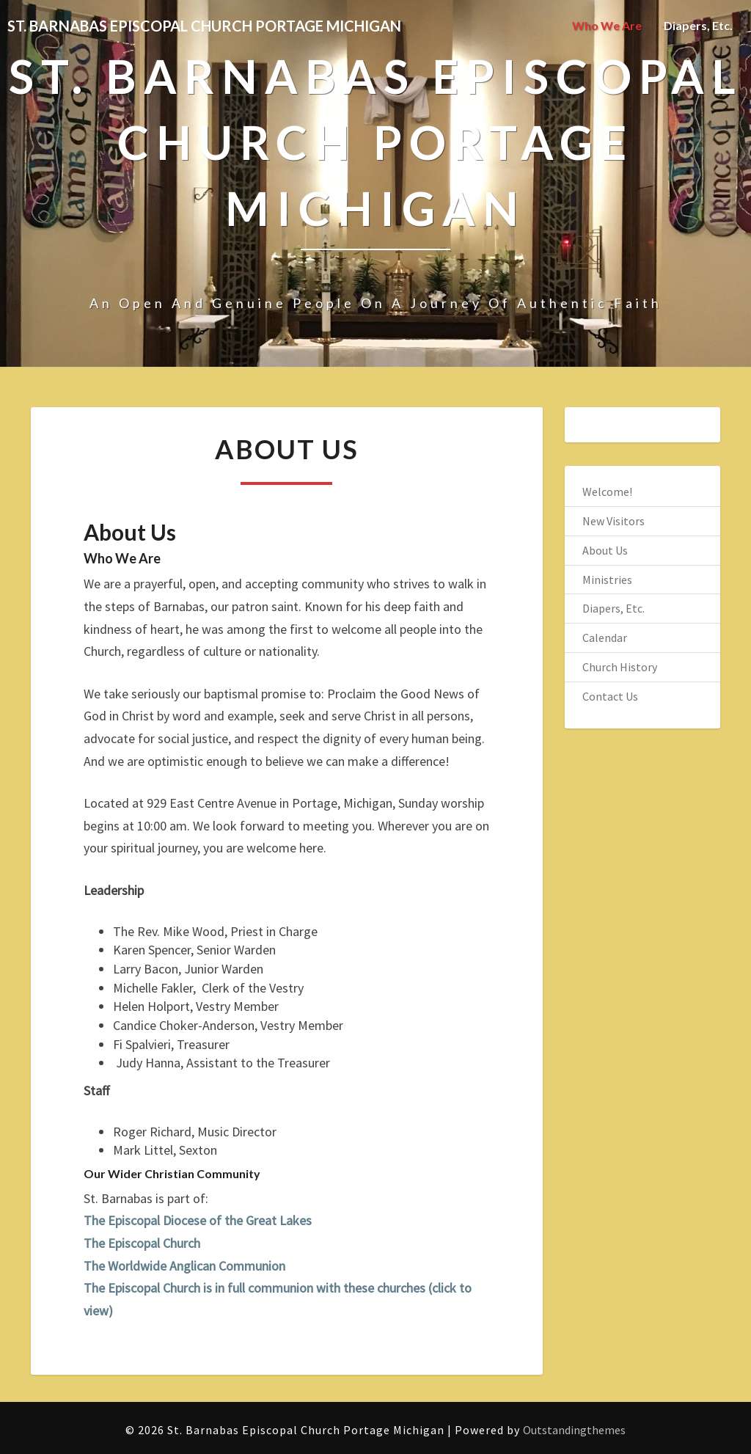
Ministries (607, 579)
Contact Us (610, 696)
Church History (619, 667)
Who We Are (607, 25)
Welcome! (607, 491)
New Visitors (613, 521)
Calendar (604, 637)
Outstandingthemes (574, 1429)
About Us (605, 550)
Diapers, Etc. (698, 25)
